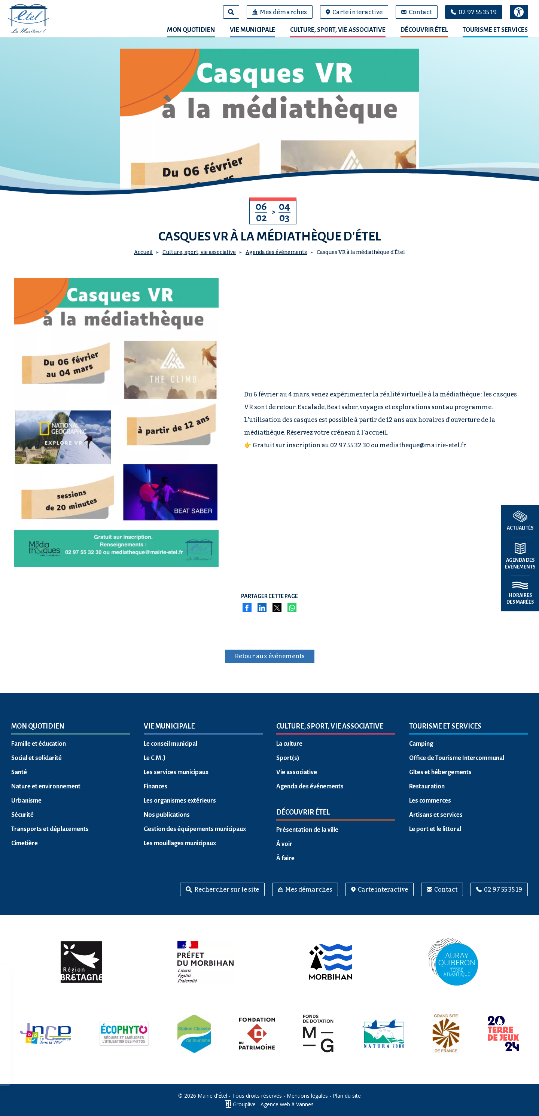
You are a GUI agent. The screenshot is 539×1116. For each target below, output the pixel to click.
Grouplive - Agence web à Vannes (273, 1104)
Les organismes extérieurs (180, 800)
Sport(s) (287, 758)
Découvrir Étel (424, 30)
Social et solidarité (36, 758)
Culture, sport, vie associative (338, 30)
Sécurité (22, 815)
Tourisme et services (495, 30)
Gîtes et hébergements (440, 772)
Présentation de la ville (307, 830)
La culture (289, 744)
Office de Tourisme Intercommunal (456, 758)
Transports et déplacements (50, 829)
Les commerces (430, 800)
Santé (19, 772)
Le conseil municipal (170, 744)
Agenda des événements (276, 252)
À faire (285, 858)
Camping (421, 744)
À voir (284, 844)
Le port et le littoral (435, 829)
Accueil (143, 252)
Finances (155, 786)
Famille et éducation (38, 744)
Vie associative (296, 772)
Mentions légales (307, 1095)
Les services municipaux (176, 772)
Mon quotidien (191, 30)
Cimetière (24, 843)
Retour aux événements (270, 656)
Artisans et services (436, 815)
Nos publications (167, 815)
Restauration (427, 786)
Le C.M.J (154, 758)
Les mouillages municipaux (180, 843)
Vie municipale (252, 30)
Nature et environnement (45, 786)
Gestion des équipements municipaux (195, 829)
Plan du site (347, 1095)
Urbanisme (26, 800)
